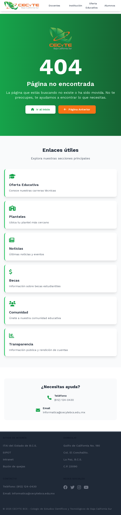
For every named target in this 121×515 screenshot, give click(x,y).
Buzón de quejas (14, 466)
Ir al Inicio (40, 110)
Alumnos (109, 5)
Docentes (54, 5)
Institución (75, 5)
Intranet (8, 459)
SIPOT (7, 452)
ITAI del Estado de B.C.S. (20, 445)
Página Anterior (77, 110)
